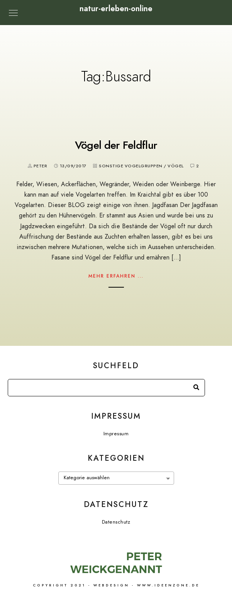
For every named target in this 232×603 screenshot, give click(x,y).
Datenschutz (116, 522)
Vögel (176, 166)
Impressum (116, 433)
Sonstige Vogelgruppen (131, 166)
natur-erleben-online (116, 8)
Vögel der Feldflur (116, 145)
